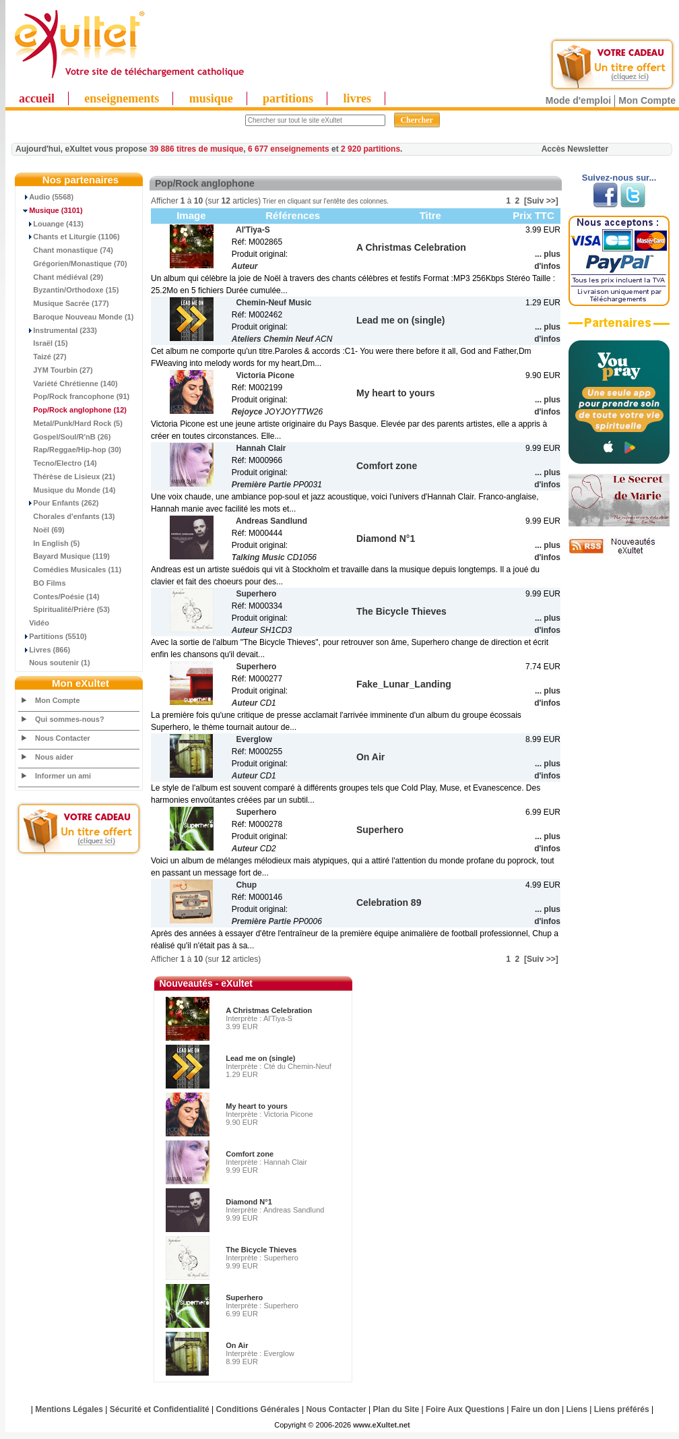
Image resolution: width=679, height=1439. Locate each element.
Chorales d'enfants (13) (67, 516)
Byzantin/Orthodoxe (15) (69, 290)
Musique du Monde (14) (67, 490)
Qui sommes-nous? (69, 719)
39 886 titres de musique (196, 149)
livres (357, 98)
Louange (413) (51, 224)
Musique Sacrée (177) (64, 303)
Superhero (244, 1297)
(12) (73, 410)
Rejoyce (247, 412)
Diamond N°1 (249, 1202)
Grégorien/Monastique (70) (73, 263)
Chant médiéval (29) (61, 277)
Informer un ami (63, 776)
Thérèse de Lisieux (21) (67, 476)
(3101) (51, 210)
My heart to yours (257, 1106)
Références (292, 215)
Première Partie (261, 484)
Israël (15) (43, 343)
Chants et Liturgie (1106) (69, 237)
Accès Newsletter (575, 149)
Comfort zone (249, 1154)
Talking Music (258, 557)
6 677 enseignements (288, 149)
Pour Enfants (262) (58, 503)
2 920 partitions (370, 149)
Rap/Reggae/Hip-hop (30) (70, 450)
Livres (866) (44, 650)
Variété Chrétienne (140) (68, 383)
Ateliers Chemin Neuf (272, 339)
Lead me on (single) (260, 1058)
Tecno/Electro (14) (58, 463)
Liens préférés (621, 1409)
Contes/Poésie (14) (59, 596)
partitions (288, 98)
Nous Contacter (62, 738)
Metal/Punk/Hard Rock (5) (71, 423)
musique (211, 98)
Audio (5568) (46, 197)
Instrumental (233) (58, 330)
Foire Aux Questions (465, 1409)
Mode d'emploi (578, 100)
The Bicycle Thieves (261, 1250)
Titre (430, 215)
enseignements (121, 98)
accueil (37, 98)
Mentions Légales (69, 1409)
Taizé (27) (43, 357)
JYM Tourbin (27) (56, 370)
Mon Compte (647, 100)
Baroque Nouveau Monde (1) (76, 317)
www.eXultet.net (381, 1425)
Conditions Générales (258, 1409)
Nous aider (54, 757)
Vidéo (34, 623)
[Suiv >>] (541, 201)
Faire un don (535, 1409)
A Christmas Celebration (269, 1010)
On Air (237, 1345)
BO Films (42, 583)
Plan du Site (396, 1409)
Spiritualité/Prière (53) (64, 609)
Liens (577, 1409)
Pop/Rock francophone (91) (74, 396)
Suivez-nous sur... (619, 178)
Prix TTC (533, 215)
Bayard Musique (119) (64, 556)
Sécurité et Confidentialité (159, 1409)
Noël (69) (42, 530)
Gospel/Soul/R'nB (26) (64, 437)
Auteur (245, 266)
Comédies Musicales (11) (70, 569)
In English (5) (49, 543)
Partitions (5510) (53, 636)
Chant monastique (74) (66, 250)
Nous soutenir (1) (54, 663)
